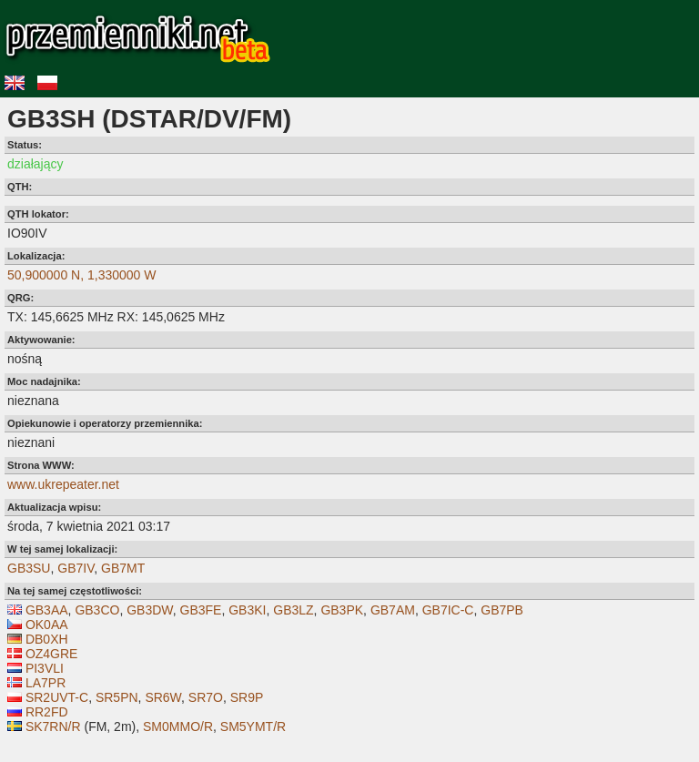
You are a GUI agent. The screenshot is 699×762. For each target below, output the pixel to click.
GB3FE (201, 610)
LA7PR (45, 683)
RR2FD (46, 712)
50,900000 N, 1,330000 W (81, 275)
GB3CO (97, 610)
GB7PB (502, 610)
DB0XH (46, 639)
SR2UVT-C (56, 697)
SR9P (247, 697)
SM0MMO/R (178, 726)
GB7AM (392, 610)
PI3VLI (44, 668)
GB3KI (247, 610)
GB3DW (150, 610)
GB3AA (46, 610)
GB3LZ (293, 610)
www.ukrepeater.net (63, 484)
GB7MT (123, 568)
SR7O (205, 697)
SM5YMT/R (253, 726)
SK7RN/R (53, 726)
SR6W (163, 697)
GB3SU (28, 568)
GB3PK (341, 610)
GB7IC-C (448, 610)
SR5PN (117, 697)
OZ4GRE (51, 653)
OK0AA (46, 624)
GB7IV (75, 568)
